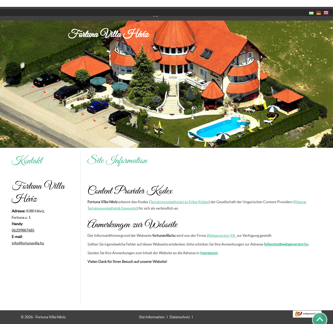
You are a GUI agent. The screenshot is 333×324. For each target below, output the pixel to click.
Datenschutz (180, 308)
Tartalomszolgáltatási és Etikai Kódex (179, 193)
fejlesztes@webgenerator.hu (286, 235)
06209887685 (23, 221)
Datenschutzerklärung (261, 319)
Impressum (209, 244)
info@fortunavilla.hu (28, 234)
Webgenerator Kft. (221, 226)
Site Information (152, 308)
